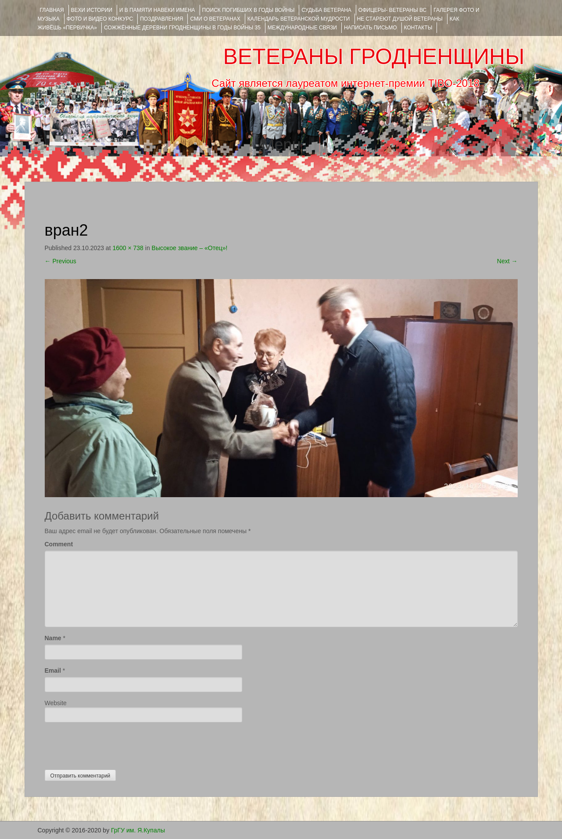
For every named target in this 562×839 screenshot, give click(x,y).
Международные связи (302, 28)
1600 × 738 (127, 247)
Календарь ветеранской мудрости (298, 19)
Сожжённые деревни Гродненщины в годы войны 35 (182, 28)
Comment (59, 544)
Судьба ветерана (326, 10)
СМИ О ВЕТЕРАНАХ (215, 19)
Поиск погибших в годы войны (248, 10)
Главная (52, 10)
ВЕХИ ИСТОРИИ (91, 10)
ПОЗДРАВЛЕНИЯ (161, 19)
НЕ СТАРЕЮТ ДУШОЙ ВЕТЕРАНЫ (400, 19)
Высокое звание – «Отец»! (190, 247)
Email (53, 670)
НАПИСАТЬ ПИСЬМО (370, 28)
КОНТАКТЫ (418, 28)
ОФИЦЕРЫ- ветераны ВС (392, 10)
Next (507, 261)
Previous (60, 261)
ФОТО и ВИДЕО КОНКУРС (100, 19)
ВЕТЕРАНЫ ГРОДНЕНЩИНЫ (373, 56)
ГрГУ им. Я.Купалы (138, 830)
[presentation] (111, 744)
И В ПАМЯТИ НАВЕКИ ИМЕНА (157, 10)
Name (53, 638)
